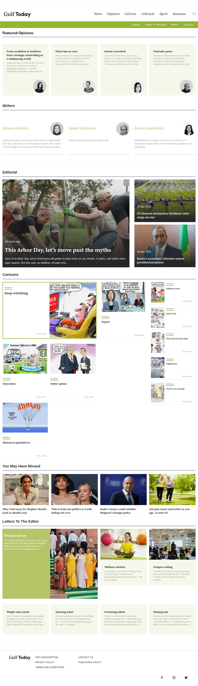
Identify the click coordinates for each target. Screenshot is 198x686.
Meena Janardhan (148, 129)
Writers (174, 25)
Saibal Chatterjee (82, 129)
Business (179, 14)
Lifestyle (147, 14)
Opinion (113, 14)
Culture (130, 14)
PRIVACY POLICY (44, 663)
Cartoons (188, 25)
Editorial (136, 25)
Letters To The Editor (155, 25)
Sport (163, 14)
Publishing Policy (89, 663)
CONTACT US (85, 658)
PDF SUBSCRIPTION (46, 658)
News (98, 14)
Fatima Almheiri (15, 129)
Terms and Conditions (49, 668)
